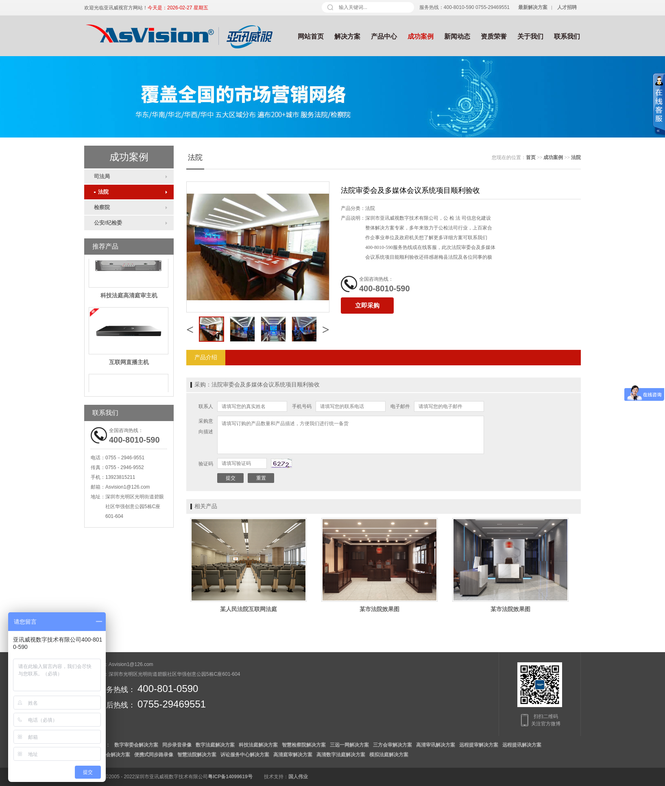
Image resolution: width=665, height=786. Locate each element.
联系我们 (567, 36)
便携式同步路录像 (153, 755)
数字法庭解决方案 (215, 745)
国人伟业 (298, 776)
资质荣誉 (494, 36)
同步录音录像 (177, 745)
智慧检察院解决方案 (304, 745)
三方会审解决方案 (392, 745)
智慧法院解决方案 (196, 755)
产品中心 (384, 36)
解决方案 (347, 36)
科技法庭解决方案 (258, 745)
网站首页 (311, 36)
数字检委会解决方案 (108, 755)
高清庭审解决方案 (292, 755)
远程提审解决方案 (478, 745)
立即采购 (367, 305)
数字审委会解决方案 (136, 745)
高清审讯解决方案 (435, 745)
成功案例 (421, 36)
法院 (101, 192)
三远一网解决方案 (349, 745)
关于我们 (530, 36)
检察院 (102, 207)
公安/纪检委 (108, 223)
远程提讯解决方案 (521, 745)
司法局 (102, 176)
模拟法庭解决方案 (388, 755)
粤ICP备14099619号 (230, 776)
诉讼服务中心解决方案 (244, 755)
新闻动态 (457, 36)
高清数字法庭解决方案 (340, 755)
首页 (531, 157)
